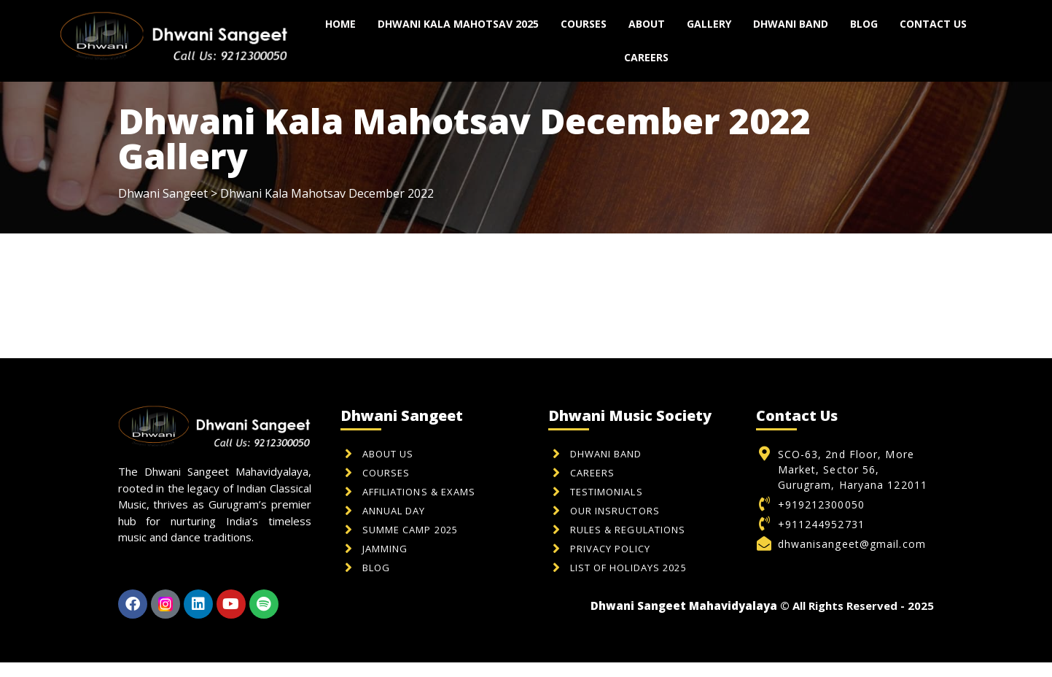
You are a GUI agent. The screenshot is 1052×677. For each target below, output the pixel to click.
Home (340, 24)
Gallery (709, 24)
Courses (584, 24)
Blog (864, 24)
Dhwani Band (790, 24)
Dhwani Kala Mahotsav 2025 (458, 24)
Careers (646, 57)
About (646, 24)
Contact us (933, 24)
